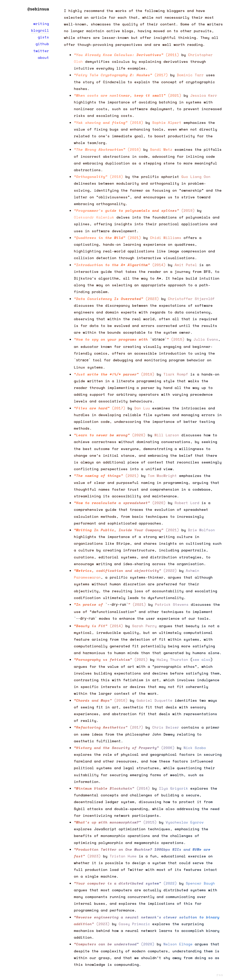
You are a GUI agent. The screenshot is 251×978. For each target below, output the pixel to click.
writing (41, 23)
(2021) (127, 95)
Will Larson (166, 434)
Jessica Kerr (203, 95)
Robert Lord (187, 501)
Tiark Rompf (175, 373)
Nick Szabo (195, 745)
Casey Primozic (134, 921)
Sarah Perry (144, 623)
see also (201, 657)
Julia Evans (206, 339)
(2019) (134, 210)
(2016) (107, 149)
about (43, 57)
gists (43, 37)
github (42, 43)
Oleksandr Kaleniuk (94, 217)
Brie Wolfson (201, 528)
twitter (41, 50)
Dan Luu (142, 407)
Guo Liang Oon (195, 176)
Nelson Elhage (178, 942)
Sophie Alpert (166, 122)
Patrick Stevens (172, 603)
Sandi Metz (161, 149)
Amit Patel (186, 264)
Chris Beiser (165, 725)
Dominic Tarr (190, 74)
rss (219, 972)
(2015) (129, 339)
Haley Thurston (172, 657)
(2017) (121, 74)
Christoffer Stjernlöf (191, 298)
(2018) (108, 122)
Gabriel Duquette (154, 698)
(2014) (120, 264)
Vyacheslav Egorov (185, 820)
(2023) (116, 298)
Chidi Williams (165, 237)
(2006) (124, 745)
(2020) (110, 434)
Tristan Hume (123, 854)
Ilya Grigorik (173, 786)
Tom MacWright (162, 474)
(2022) (125, 569)
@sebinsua (38, 9)
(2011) (126, 54)
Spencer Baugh (200, 881)
